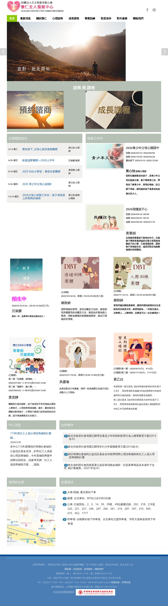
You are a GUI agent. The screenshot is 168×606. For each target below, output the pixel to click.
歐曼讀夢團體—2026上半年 (38, 160)
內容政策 (77, 568)
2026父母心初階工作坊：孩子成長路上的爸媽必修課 (43, 196)
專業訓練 (90, 18)
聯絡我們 (138, 18)
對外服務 (122, 18)
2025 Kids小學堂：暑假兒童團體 (41, 171)
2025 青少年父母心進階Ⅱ (36, 184)
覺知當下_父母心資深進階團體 (40, 149)
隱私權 (68, 568)
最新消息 (25, 18)
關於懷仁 (41, 18)
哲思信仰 (106, 18)
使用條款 (88, 568)
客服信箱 (115, 582)
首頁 (12, 18)
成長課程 (74, 18)
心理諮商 (57, 18)
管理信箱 (126, 582)
